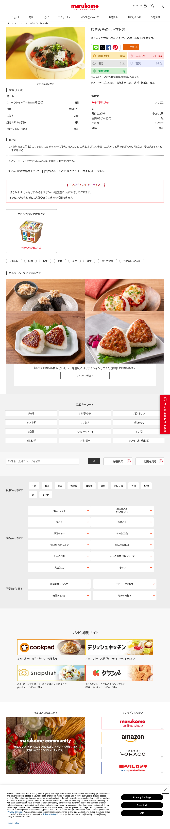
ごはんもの (108, 82)
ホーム (10, 23)
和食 (45, 260)
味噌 (30, 260)
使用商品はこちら (45, 84)
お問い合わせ (133, 15)
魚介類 (144, 82)
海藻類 (89, 468)
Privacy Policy (13, 823)
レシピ (45, 15)
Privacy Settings (142, 797)
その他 (45, 476)
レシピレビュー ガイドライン (152, 314)
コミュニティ (64, 15)
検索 (162, 6)
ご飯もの (14, 260)
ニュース (15, 15)
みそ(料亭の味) (100, 102)
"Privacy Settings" (14, 812)
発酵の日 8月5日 (131, 260)
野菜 (152, 82)
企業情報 (154, 15)
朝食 (60, 260)
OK (142, 813)
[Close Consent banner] (165, 789)
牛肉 (34, 468)
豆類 (133, 468)
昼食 (74, 260)
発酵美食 (112, 15)
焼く (130, 82)
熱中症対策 (107, 260)
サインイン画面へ (85, 340)
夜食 (89, 260)
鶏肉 (60, 468)
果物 (146, 468)
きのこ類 (118, 468)
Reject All (142, 805)
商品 (30, 15)
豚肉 (47, 468)
